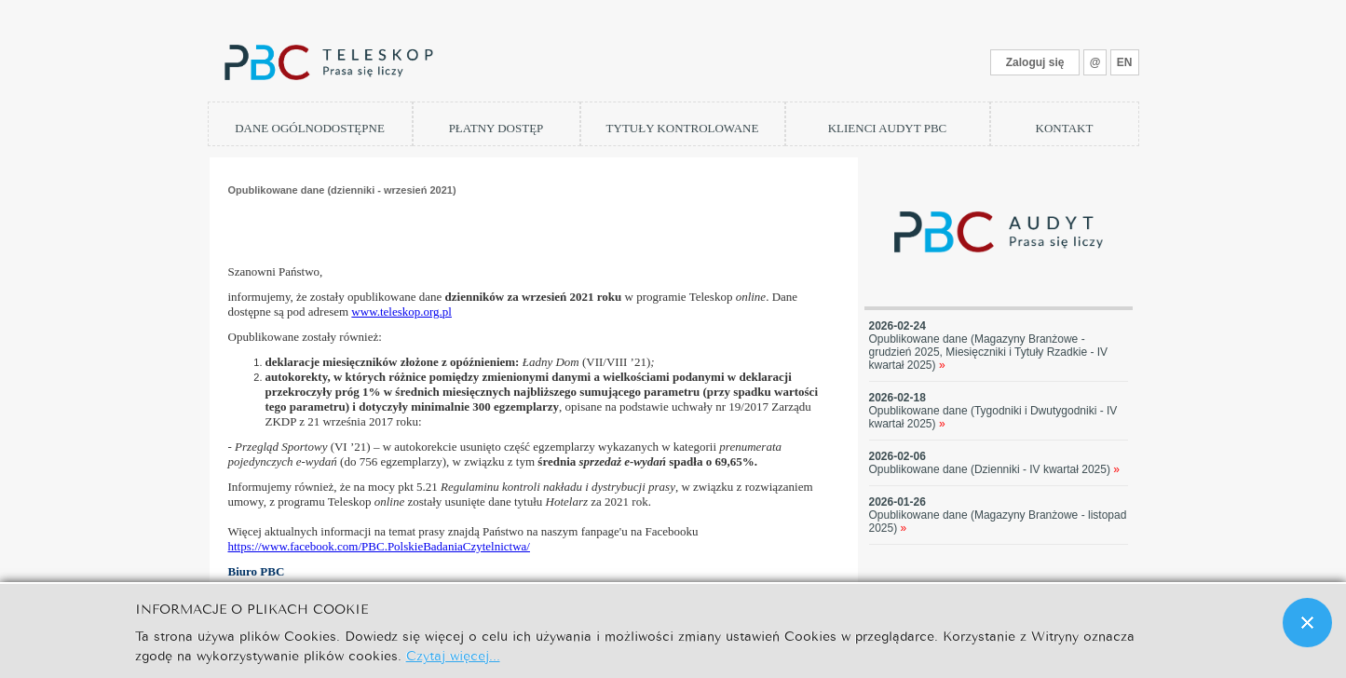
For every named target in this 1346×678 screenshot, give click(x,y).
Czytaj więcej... (453, 654)
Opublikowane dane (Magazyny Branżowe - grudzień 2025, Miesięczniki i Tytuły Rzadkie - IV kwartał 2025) (988, 352)
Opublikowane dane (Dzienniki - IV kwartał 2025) (995, 469)
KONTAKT (1065, 128)
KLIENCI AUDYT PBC (887, 128)
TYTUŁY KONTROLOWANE (682, 128)
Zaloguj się (1035, 62)
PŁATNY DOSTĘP (496, 128)
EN (1125, 62)
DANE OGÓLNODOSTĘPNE (310, 128)
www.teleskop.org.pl (401, 312)
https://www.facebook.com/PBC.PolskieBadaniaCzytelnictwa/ (379, 546)
